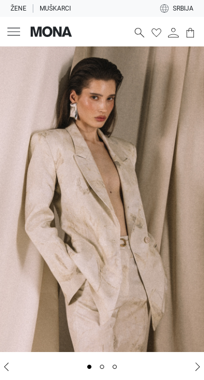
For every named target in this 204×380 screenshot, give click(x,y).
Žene (18, 8)
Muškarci (55, 8)
